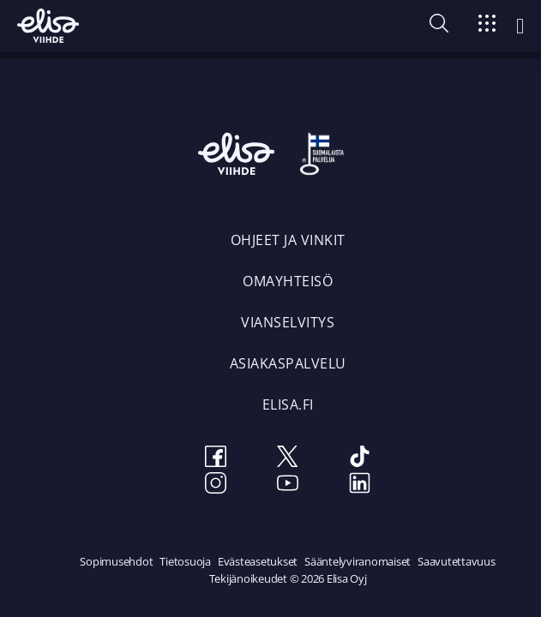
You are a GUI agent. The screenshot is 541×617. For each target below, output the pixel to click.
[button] (439, 27)
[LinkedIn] (360, 485)
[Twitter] (288, 459)
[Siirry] (487, 26)
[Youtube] (288, 485)
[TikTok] (360, 459)
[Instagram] (216, 485)
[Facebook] (216, 459)
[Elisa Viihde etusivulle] (48, 25)
